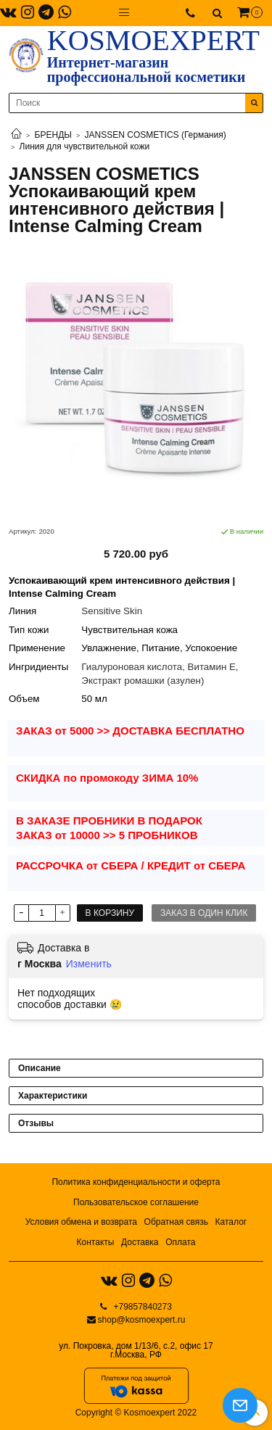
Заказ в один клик (203, 913)
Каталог (231, 1222)
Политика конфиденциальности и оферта (135, 1182)
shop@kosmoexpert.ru (142, 1320)
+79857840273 (141, 1307)
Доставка (140, 1242)
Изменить (89, 964)
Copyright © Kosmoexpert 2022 (136, 1412)
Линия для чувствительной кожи (85, 146)
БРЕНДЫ (53, 135)
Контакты (96, 1242)
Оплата (180, 1242)
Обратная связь (176, 1222)
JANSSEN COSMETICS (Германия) (155, 135)
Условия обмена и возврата (81, 1222)
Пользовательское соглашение (136, 1202)
